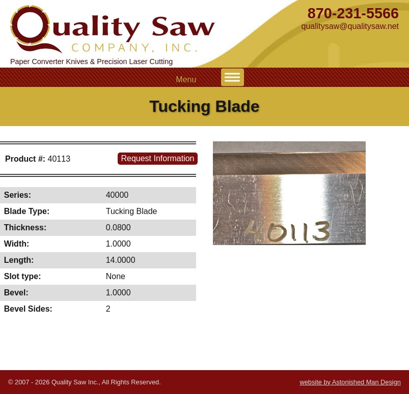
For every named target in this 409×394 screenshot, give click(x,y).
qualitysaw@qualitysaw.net (350, 26)
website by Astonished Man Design (349, 382)
